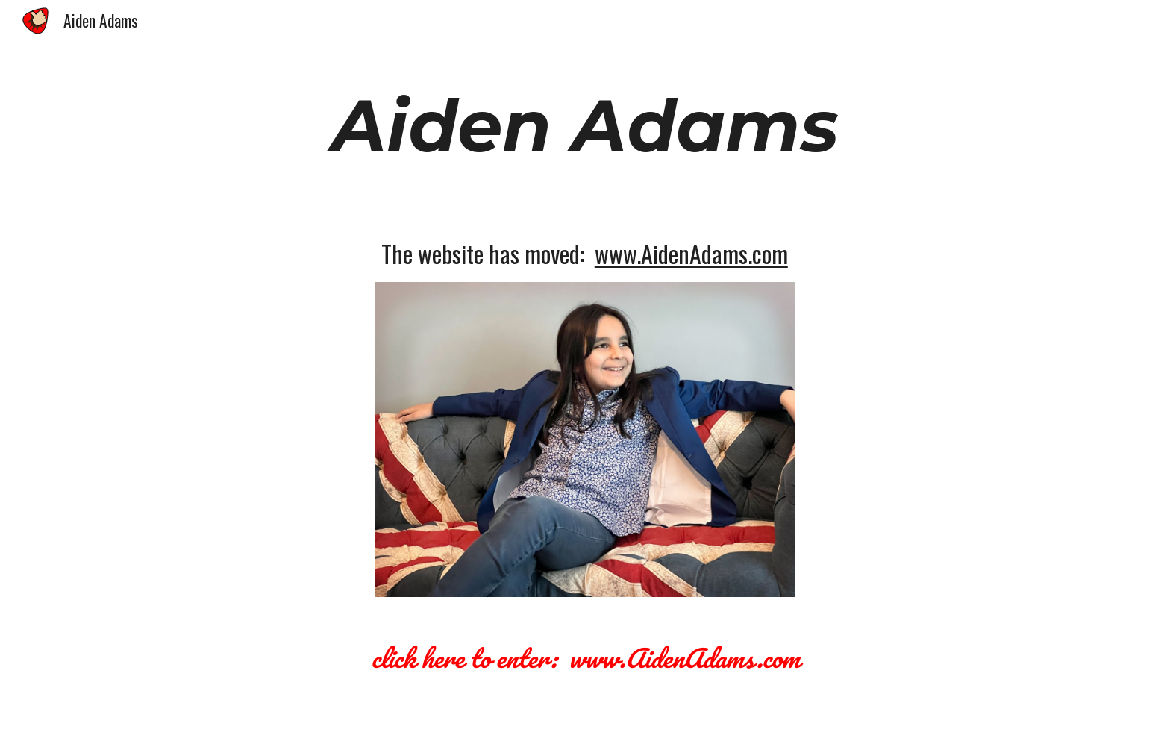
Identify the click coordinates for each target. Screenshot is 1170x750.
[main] (585, 126)
